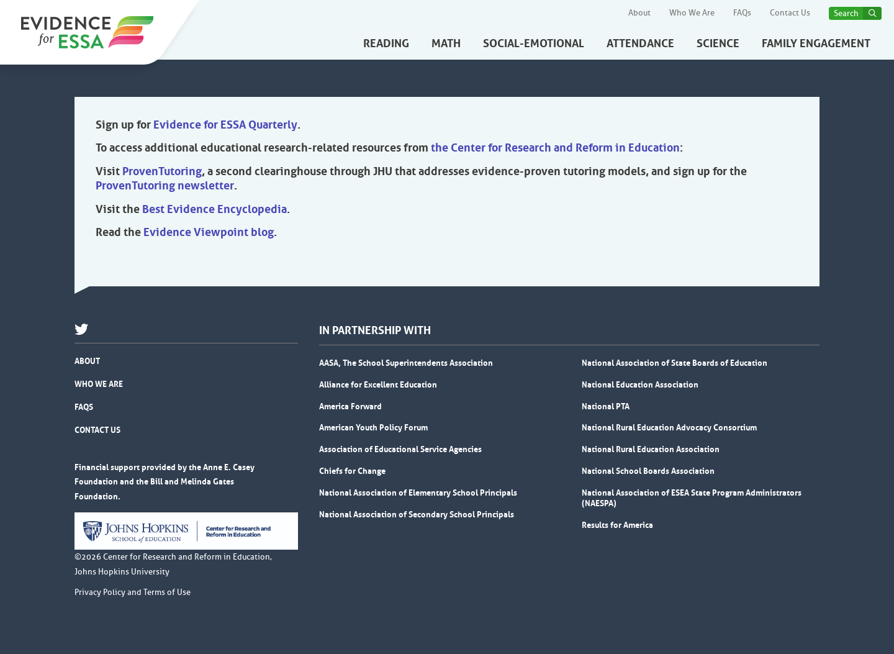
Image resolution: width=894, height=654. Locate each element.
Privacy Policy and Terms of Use (132, 592)
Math (446, 43)
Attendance (640, 43)
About (639, 13)
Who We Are (692, 13)
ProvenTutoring (162, 171)
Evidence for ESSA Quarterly (225, 125)
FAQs (742, 13)
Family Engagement (816, 43)
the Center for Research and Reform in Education (555, 148)
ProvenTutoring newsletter (165, 186)
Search (846, 13)
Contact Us (790, 13)
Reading (386, 43)
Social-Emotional (533, 43)
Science (718, 43)
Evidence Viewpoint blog (208, 232)
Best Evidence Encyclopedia (214, 209)
